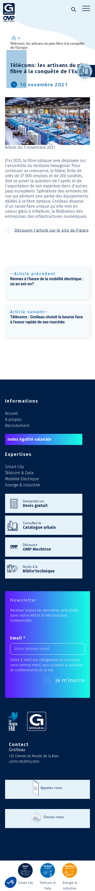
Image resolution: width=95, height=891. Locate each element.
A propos (13, 419)
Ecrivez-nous (54, 816)
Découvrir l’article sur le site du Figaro (51, 230)
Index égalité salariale (29, 439)
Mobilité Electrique (22, 478)
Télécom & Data (19, 472)
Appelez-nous (51, 787)
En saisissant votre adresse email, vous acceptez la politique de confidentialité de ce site (46, 665)
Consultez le (50, 525)
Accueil (11, 413)
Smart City (14, 466)
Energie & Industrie (22, 485)
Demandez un (50, 503)
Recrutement (17, 425)
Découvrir (50, 547)
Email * (17, 638)
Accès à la (50, 568)
